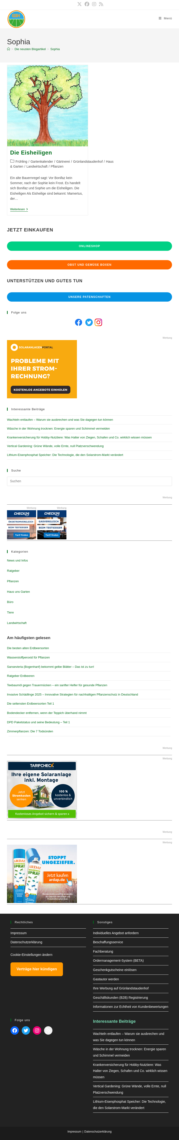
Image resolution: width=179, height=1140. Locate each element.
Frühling (22, 161)
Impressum (18, 933)
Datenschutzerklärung (26, 942)
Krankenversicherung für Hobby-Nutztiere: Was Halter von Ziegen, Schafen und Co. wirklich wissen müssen (79, 437)
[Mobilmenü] (165, 18)
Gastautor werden (106, 979)
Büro (10, 602)
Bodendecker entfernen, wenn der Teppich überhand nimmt (47, 713)
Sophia (55, 49)
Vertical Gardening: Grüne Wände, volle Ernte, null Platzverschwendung (55, 446)
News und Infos (17, 560)
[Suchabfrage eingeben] (89, 481)
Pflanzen (57, 166)
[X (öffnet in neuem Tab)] (79, 4)
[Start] (8, 49)
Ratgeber (13, 570)
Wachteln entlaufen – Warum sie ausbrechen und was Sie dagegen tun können (60, 419)
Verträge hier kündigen (37, 969)
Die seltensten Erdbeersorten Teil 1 (30, 703)
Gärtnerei (63, 161)
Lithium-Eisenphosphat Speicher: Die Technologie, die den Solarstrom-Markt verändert (65, 455)
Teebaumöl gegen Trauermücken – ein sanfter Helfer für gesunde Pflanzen (57, 685)
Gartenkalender (42, 161)
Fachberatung (103, 951)
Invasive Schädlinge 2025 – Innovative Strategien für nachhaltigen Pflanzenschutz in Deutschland (72, 694)
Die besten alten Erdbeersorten (28, 648)
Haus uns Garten (18, 591)
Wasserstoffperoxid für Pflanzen (28, 657)
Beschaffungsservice (108, 942)
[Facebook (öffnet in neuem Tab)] (87, 4)
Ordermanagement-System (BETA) (118, 960)
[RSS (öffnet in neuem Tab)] (100, 4)
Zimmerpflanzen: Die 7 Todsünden (30, 731)
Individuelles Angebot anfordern (116, 933)
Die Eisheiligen (31, 152)
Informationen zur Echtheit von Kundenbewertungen (130, 1007)
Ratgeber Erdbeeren (20, 676)
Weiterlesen (19, 210)
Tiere (10, 612)
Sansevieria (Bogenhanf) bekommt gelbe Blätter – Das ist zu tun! (50, 666)
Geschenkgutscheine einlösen (115, 970)
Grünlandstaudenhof (88, 161)
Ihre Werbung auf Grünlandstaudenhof (121, 988)
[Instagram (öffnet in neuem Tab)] (94, 4)
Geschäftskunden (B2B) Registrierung (120, 997)
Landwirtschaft (36, 166)
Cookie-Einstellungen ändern (31, 955)
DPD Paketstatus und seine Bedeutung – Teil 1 (38, 722)
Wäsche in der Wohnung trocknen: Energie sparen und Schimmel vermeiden (58, 428)
